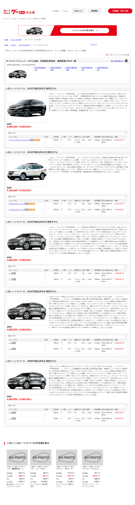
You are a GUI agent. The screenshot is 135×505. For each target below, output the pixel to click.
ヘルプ (65, 11)
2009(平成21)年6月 (102, 69)
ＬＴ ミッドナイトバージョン (19, 140)
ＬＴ (10, 279)
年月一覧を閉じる (117, 61)
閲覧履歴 (94, 11)
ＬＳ (10, 273)
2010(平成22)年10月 (71, 69)
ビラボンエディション (17, 204)
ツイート (94, 44)
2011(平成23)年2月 (40, 69)
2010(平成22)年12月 (55, 69)
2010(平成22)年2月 (87, 69)
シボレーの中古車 (16, 39)
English (56, 11)
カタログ (13, 45)
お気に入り (78, 11)
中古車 (6, 39)
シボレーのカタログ (24, 45)
